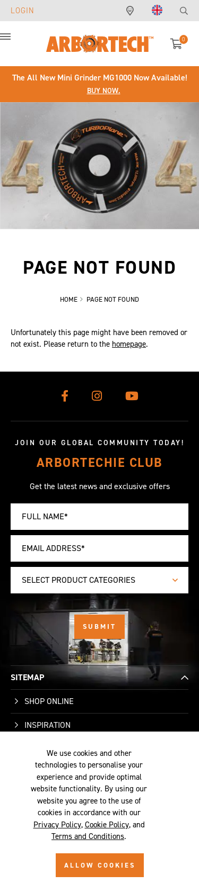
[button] (16, 42)
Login (22, 10)
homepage (129, 344)
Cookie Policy (107, 824)
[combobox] (99, 580)
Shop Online (49, 701)
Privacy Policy (57, 824)
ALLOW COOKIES (99, 865)
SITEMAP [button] (27, 677)
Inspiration (47, 724)
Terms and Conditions (87, 836)
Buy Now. (103, 91)
